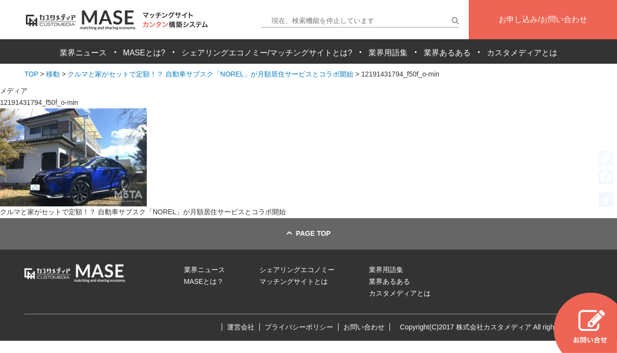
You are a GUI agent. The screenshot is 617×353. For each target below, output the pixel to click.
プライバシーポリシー (299, 327)
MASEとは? (144, 53)
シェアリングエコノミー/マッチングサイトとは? (267, 53)
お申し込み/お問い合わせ (543, 19)
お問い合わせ (364, 327)
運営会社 (240, 327)
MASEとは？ (204, 281)
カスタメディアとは (522, 53)
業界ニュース (83, 53)
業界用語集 (388, 53)
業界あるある (447, 53)
